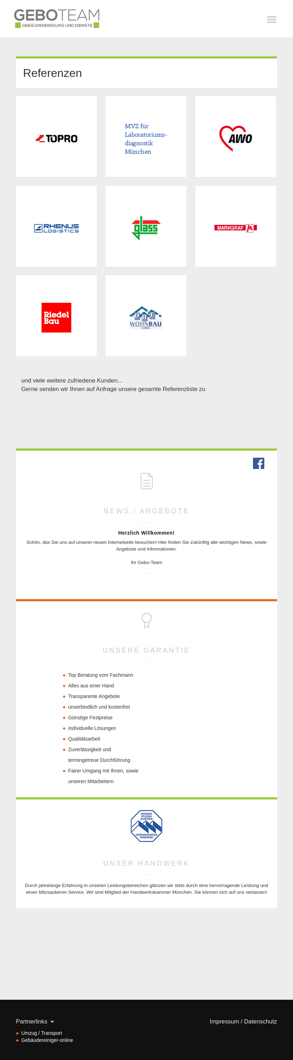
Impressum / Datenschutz (243, 1021)
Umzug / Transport (41, 1033)
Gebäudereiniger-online (47, 1040)
